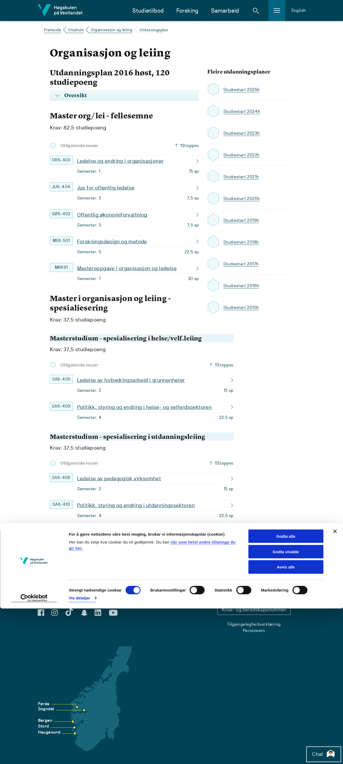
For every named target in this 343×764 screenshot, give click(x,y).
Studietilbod (148, 10)
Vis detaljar (79, 753)
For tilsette (51, 596)
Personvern (254, 630)
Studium (76, 30)
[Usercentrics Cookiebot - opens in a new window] (34, 754)
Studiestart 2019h (242, 220)
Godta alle (285, 691)
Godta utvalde (286, 707)
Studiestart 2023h (243, 133)
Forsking (187, 10)
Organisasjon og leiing (111, 30)
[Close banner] (335, 687)
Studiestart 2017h (242, 263)
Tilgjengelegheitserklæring (254, 624)
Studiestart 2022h (243, 154)
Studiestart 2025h (243, 89)
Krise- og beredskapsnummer (254, 609)
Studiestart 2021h (242, 176)
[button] (255, 10)
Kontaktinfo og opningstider (254, 578)
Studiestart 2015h (242, 307)
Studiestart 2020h (243, 198)
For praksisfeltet (56, 589)
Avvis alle (286, 722)
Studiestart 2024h (243, 111)
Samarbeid (225, 10)
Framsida (52, 30)
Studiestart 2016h (242, 285)
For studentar (53, 581)
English (299, 10)
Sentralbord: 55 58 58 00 (257, 592)
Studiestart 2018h (242, 242)
